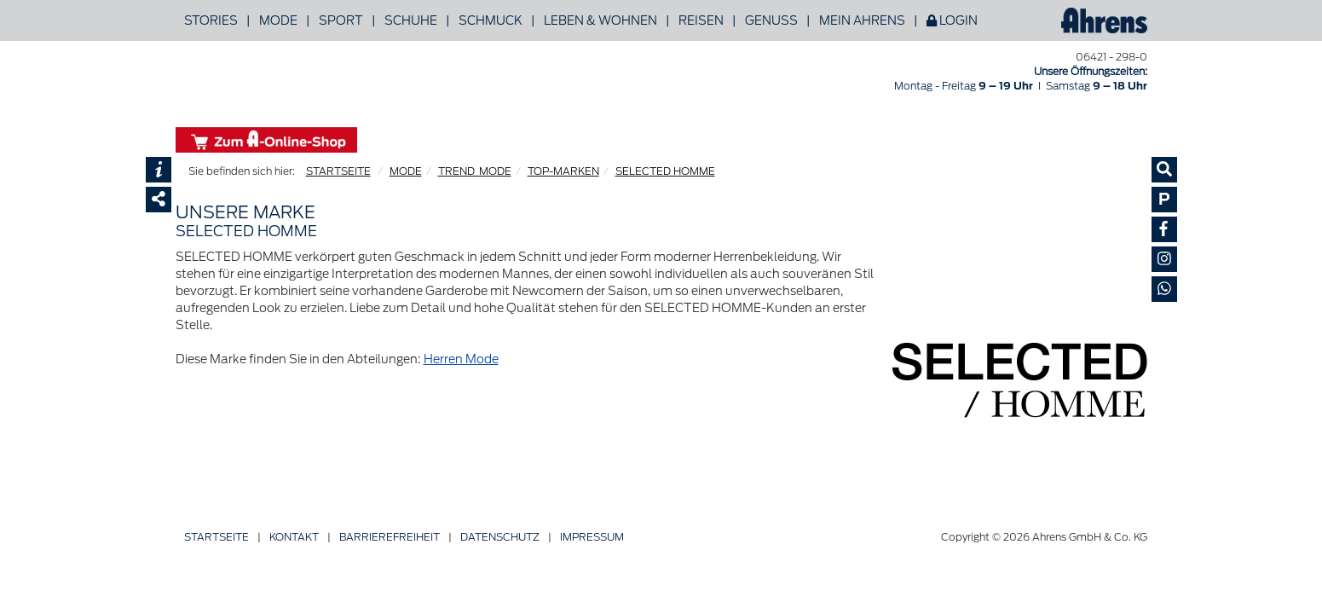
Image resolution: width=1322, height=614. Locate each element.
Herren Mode (461, 359)
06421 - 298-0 (1111, 56)
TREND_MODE (474, 171)
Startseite (216, 536)
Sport (341, 20)
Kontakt (294, 536)
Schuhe (410, 20)
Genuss (771, 20)
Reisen (701, 20)
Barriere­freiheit (389, 536)
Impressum (592, 536)
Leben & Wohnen (600, 20)
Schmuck (490, 20)
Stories (211, 20)
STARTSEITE (338, 171)
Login (952, 20)
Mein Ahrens (862, 20)
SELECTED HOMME (665, 171)
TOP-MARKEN (563, 171)
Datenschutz (500, 536)
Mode (278, 20)
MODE (406, 171)
